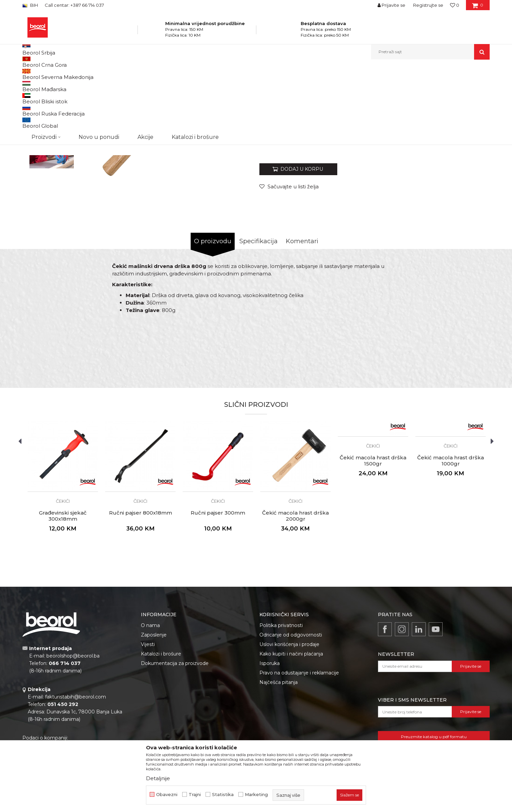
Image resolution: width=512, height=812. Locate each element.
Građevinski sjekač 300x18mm (63, 586)
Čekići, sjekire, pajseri (162, 74)
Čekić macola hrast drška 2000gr (295, 586)
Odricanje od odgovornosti (290, 705)
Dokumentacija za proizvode (175, 733)
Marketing (256, 794)
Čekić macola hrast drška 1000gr (450, 530)
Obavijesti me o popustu (462, 214)
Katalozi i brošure (161, 724)
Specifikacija (258, 311)
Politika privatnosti (281, 695)
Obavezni (166, 794)
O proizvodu (212, 311)
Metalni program (120, 74)
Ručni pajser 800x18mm (140, 583)
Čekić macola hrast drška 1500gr (373, 530)
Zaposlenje (154, 705)
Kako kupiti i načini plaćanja (291, 724)
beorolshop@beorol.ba (73, 726)
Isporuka (269, 733)
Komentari (302, 311)
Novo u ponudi (99, 51)
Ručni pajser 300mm (218, 583)
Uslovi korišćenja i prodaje (289, 714)
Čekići (193, 74)
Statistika (223, 794)
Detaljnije (158, 778)
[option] (52, 125)
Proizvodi (89, 74)
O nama (150, 695)
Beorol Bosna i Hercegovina (49, 74)
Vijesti (148, 714)
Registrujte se (428, 5)
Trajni (195, 794)
